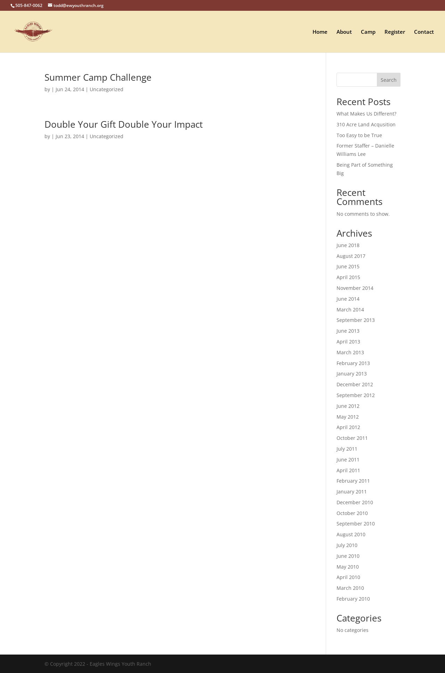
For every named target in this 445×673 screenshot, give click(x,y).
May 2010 (348, 566)
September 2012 (356, 395)
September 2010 (356, 523)
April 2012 (348, 427)
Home (320, 32)
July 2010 (347, 545)
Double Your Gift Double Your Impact (123, 124)
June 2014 (348, 298)
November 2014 (355, 288)
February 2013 (353, 363)
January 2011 (352, 491)
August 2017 (351, 256)
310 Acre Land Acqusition (366, 124)
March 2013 (350, 352)
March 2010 (350, 588)
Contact (424, 32)
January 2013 (352, 373)
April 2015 (348, 277)
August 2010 (351, 534)
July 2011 (347, 448)
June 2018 (348, 245)
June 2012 (348, 406)
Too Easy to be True (359, 135)
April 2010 (348, 577)
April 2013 (348, 341)
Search (389, 80)
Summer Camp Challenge (98, 77)
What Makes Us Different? (366, 113)
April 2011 (348, 470)
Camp (368, 32)
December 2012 (355, 384)
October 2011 (352, 438)
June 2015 (348, 266)
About (344, 32)
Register (395, 32)
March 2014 (350, 309)
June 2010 (348, 556)
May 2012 (348, 416)
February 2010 (353, 598)
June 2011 (348, 459)
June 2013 (348, 330)
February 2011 (353, 480)
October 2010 (352, 513)
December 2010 (355, 502)
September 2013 (356, 320)
